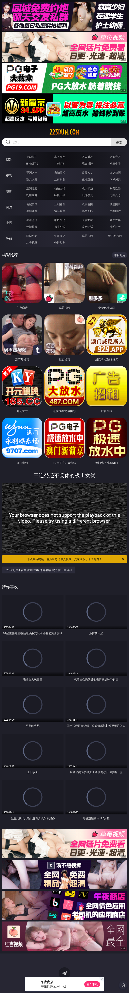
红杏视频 (31, 242)
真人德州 (59, 157)
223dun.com (64, 132)
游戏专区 (115, 157)
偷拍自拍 (59, 188)
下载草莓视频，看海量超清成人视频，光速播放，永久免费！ (76, 559)
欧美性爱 (115, 188)
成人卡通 (87, 188)
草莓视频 (87, 236)
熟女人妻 (31, 179)
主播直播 (87, 179)
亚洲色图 (59, 204)
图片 (9, 207)
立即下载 (92, 984)
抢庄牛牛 (115, 163)
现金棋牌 (87, 163)
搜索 (119, 142)
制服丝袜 (31, 195)
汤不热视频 (115, 236)
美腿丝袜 (31, 211)
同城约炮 (31, 236)
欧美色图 (87, 204)
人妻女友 (87, 220)
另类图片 (115, 211)
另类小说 (59, 227)
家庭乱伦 (59, 220)
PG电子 (32, 157)
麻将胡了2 (32, 163)
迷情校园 (31, 227)
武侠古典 (115, 220)
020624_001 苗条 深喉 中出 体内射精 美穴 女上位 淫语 (38, 570)
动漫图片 (115, 204)
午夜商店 (59, 236)
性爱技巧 (115, 227)
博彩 (9, 159)
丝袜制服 (59, 179)
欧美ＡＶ (87, 172)
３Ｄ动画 (115, 172)
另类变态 (115, 195)
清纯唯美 (59, 211)
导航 (9, 238)
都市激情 (31, 220)
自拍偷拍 (59, 172)
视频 (9, 175)
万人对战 (87, 157)
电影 (9, 191)
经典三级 (59, 195)
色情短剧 (59, 242)
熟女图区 (87, 211)
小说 (9, 223)
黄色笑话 (87, 227)
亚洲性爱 (31, 188)
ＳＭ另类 (115, 179)
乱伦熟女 (87, 195)
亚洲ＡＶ (31, 172)
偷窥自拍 (31, 204)
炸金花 (60, 163)
